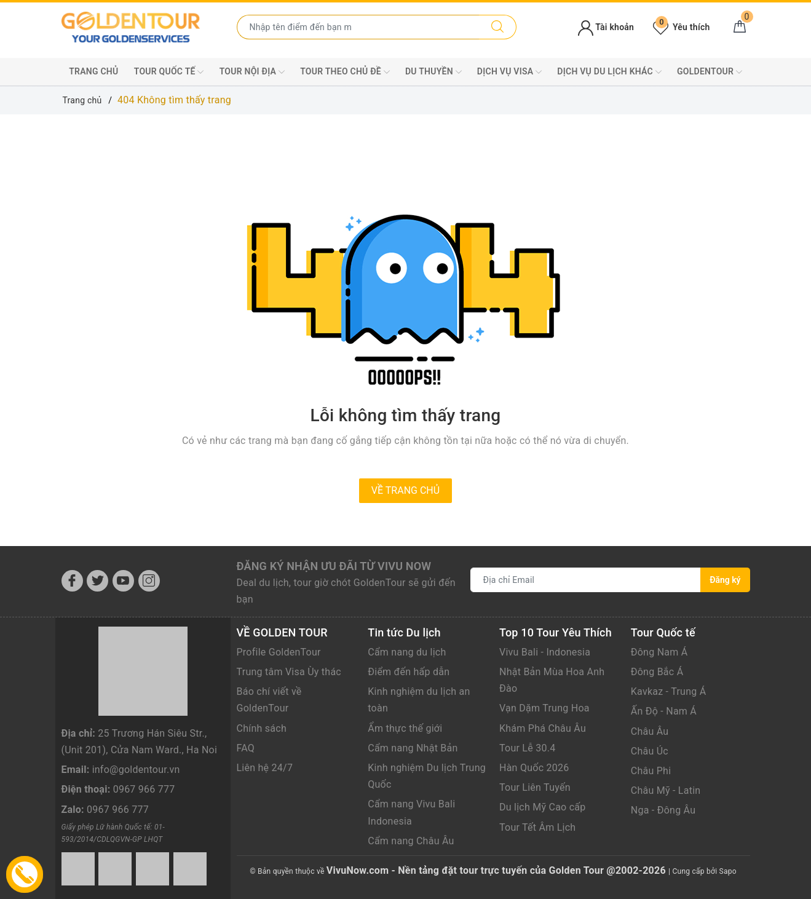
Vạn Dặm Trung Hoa (544, 708)
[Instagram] (149, 581)
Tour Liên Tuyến (535, 787)
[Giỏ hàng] (739, 27)
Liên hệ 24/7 (265, 768)
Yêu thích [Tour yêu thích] (681, 27)
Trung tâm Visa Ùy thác (289, 672)
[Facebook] (72, 581)
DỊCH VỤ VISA (509, 72)
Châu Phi (651, 771)
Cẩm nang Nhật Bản (412, 748)
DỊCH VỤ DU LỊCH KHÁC (609, 72)
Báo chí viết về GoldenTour (269, 700)
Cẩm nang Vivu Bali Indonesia (411, 812)
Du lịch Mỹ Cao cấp (542, 807)
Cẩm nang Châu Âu (411, 841)
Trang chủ (93, 71)
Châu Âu (650, 731)
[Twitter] (97, 581)
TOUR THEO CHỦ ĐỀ (345, 72)
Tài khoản (606, 27)
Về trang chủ (405, 490)
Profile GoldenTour (279, 652)
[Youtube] (123, 581)
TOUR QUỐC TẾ (169, 72)
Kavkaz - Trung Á (668, 691)
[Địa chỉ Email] (586, 580)
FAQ (246, 748)
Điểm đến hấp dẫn (408, 672)
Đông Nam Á (659, 652)
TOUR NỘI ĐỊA (252, 72)
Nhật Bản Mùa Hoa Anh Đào (551, 680)
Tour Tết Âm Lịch (537, 827)
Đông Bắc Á (657, 672)
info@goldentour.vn (136, 769)
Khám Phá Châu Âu (542, 728)
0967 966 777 (144, 789)
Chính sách (262, 728)
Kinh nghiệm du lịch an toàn (419, 700)
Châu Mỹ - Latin (666, 790)
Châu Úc (649, 751)
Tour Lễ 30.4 (527, 748)
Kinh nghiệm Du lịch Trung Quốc (427, 776)
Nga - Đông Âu (663, 810)
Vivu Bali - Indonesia (544, 652)
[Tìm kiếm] (497, 27)
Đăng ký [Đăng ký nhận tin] (725, 580)
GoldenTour (709, 72)
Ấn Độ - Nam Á (664, 711)
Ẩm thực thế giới (405, 728)
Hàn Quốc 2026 (534, 768)
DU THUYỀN (433, 72)
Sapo (728, 871)
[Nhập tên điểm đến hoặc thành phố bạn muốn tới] (358, 27)
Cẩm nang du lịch (407, 652)
